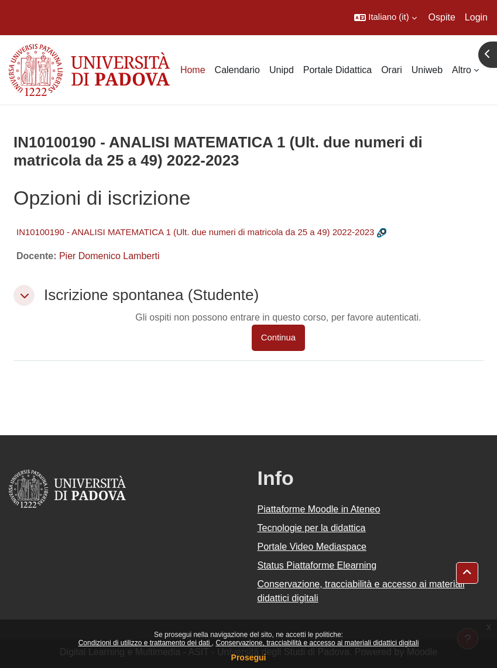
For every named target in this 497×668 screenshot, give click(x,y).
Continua (278, 337)
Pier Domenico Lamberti (109, 256)
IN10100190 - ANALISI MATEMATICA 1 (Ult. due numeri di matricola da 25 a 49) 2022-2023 (195, 232)
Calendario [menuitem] (237, 70)
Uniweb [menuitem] (427, 70)
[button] (385, 17)
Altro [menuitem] (461, 70)
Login (476, 17)
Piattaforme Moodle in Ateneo (319, 509)
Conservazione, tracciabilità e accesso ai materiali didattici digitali (317, 643)
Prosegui (248, 657)
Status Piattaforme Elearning (317, 565)
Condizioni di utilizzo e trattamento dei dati (145, 643)
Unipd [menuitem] (281, 70)
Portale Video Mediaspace (312, 547)
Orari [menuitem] (391, 70)
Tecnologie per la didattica (312, 528)
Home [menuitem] (192, 70)
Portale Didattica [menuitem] (337, 70)
